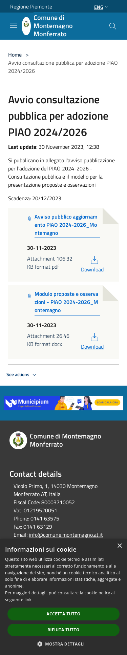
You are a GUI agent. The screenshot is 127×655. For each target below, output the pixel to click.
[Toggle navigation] (13, 25)
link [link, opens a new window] (27, 599)
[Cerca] (113, 26)
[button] (63, 643)
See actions (22, 375)
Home (15, 54)
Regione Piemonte (31, 6)
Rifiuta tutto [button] (63, 630)
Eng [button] (101, 7)
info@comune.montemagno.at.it (66, 535)
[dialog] (63, 597)
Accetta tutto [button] (63, 614)
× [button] (119, 546)
